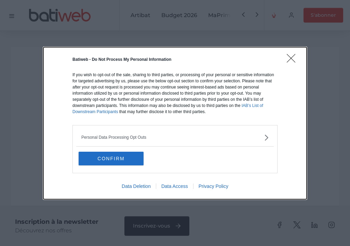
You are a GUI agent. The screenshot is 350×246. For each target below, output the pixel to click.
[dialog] (175, 123)
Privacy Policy (213, 186)
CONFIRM (110, 158)
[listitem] (175, 137)
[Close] (293, 60)
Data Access (174, 186)
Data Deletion (136, 186)
